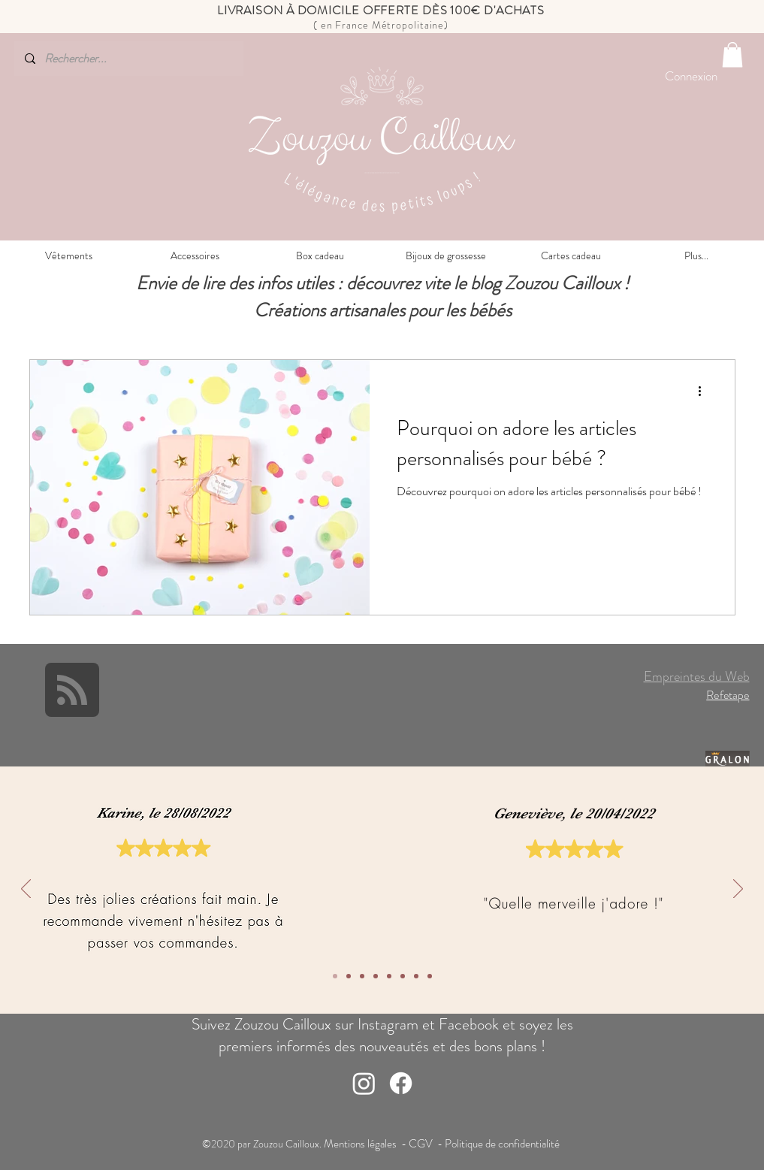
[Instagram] (364, 1083)
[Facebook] (400, 1083)
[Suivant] (738, 889)
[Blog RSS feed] (72, 690)
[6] (362, 976)
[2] (416, 976)
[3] (402, 976)
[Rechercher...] (128, 58)
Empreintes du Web (697, 676)
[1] (429, 976)
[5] (375, 976)
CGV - (427, 1143)
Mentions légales (361, 1143)
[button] (732, 54)
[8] (335, 976)
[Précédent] (26, 889)
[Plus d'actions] (705, 391)
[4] (389, 976)
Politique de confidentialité (503, 1143)
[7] (348, 976)
